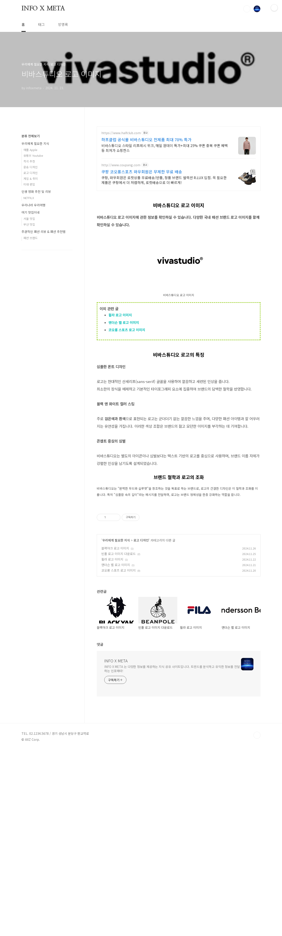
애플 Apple (30, 282)
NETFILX (28, 331)
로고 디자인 (141, 726)
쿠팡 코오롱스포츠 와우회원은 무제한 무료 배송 (141, 171)
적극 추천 (29, 294)
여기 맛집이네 (30, 345)
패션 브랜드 (30, 371)
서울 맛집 (29, 351)
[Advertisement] (179, 226)
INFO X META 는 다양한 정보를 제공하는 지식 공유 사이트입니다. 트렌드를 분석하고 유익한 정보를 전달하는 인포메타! (172, 854)
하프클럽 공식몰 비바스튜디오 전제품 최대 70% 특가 (146, 139)
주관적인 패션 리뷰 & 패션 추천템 (43, 364)
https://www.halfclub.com (121, 133)
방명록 (63, 24)
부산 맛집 (29, 357)
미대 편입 (29, 317)
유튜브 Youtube (33, 288)
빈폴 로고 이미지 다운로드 (118, 739)
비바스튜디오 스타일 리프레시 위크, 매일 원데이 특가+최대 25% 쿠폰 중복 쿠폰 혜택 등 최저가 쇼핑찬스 (164, 148)
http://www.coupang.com (120, 165)
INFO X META (43, 9)
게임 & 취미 (30, 311)
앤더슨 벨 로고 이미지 (123, 384)
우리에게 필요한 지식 (116, 726)
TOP (257, 921)
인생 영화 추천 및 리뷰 (36, 324)
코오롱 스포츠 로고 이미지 (126, 391)
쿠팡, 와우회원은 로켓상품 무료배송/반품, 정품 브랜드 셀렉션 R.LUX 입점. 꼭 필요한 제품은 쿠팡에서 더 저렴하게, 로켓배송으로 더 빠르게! (164, 180)
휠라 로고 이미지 (120, 377)
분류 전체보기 (30, 269)
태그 (41, 24)
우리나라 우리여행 (33, 338)
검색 (246, 9)
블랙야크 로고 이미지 (115, 734)
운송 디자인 (30, 300)
